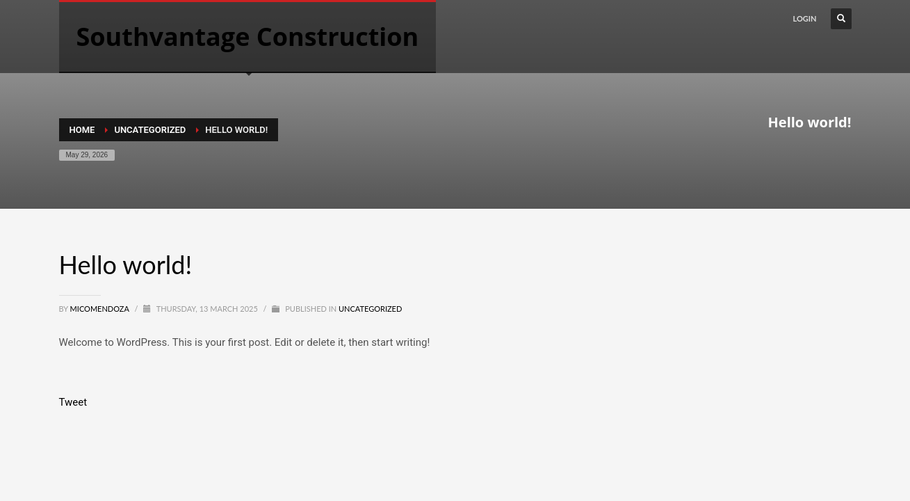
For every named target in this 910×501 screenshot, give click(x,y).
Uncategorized (370, 308)
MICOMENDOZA (100, 308)
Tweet (73, 402)
